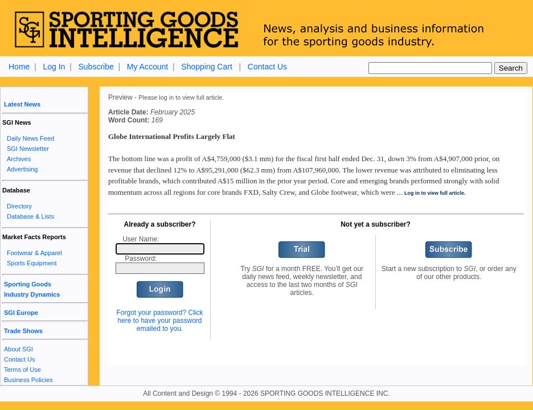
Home (19, 66)
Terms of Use (22, 369)
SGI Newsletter (28, 148)
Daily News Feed (30, 138)
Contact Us (267, 66)
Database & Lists (30, 216)
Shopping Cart (206, 66)
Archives (19, 158)
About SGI (18, 349)
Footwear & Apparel (34, 252)
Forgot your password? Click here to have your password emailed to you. (159, 321)
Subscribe (95, 66)
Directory (19, 206)
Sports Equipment (31, 263)
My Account (147, 66)
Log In (54, 66)
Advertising (22, 169)
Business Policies (28, 379)
